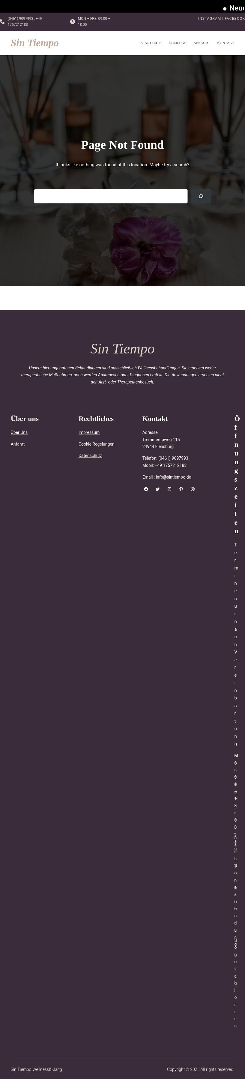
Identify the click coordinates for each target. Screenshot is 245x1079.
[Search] (201, 196)
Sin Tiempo (35, 42)
